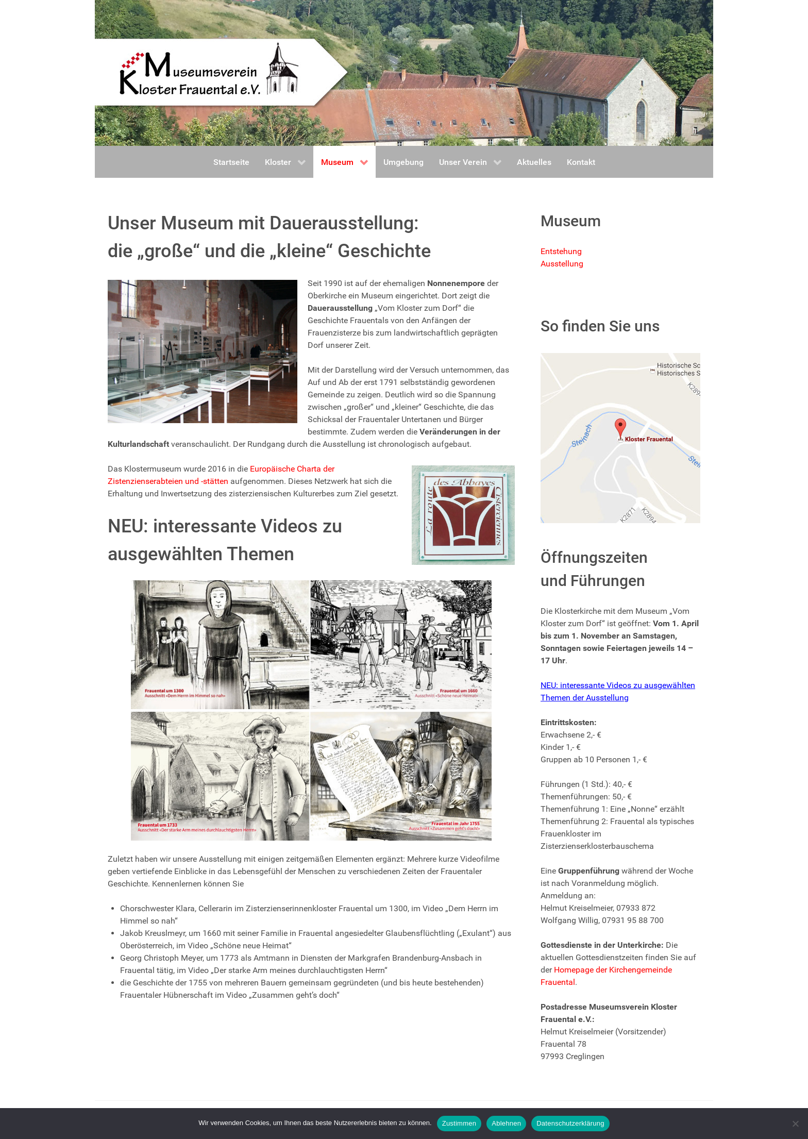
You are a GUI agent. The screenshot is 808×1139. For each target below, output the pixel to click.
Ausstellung (562, 264)
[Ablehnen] (795, 1123)
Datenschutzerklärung (570, 1123)
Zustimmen (459, 1123)
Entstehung (561, 251)
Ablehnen (506, 1123)
